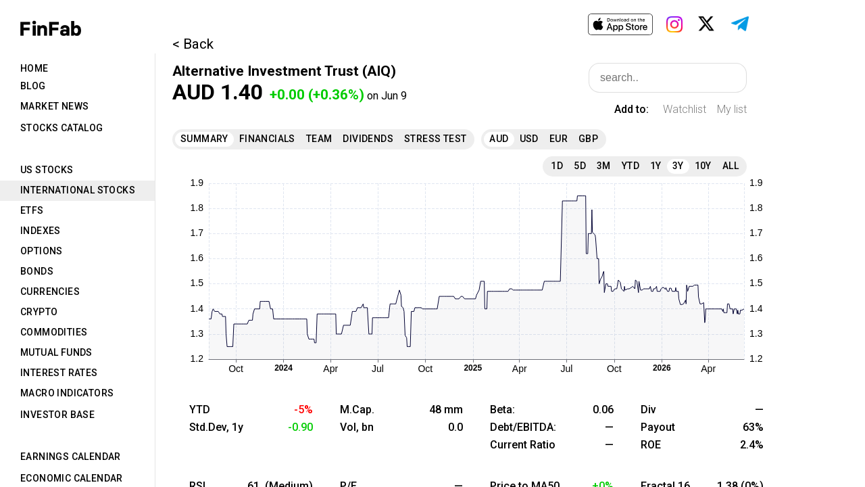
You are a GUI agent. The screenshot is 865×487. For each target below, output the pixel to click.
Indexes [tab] (40, 230)
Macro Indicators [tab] (67, 393)
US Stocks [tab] (47, 169)
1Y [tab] (656, 165)
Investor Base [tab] (57, 414)
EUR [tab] (558, 138)
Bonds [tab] (36, 271)
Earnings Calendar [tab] (70, 456)
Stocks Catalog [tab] (61, 127)
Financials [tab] (267, 138)
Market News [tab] (54, 106)
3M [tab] (604, 165)
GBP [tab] (588, 138)
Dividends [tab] (368, 138)
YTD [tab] (630, 165)
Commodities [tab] (53, 332)
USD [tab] (529, 138)
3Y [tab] (678, 165)
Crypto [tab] (38, 311)
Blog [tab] (33, 85)
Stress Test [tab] (435, 138)
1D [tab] (557, 165)
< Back (193, 44)
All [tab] (730, 165)
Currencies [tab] (50, 291)
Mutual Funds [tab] (56, 352)
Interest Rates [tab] (59, 372)
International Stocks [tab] (77, 190)
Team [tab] (319, 138)
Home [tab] (34, 68)
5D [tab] (580, 165)
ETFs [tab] (32, 210)
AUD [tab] (498, 138)
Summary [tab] (204, 138)
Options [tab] (41, 251)
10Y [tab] (703, 165)
